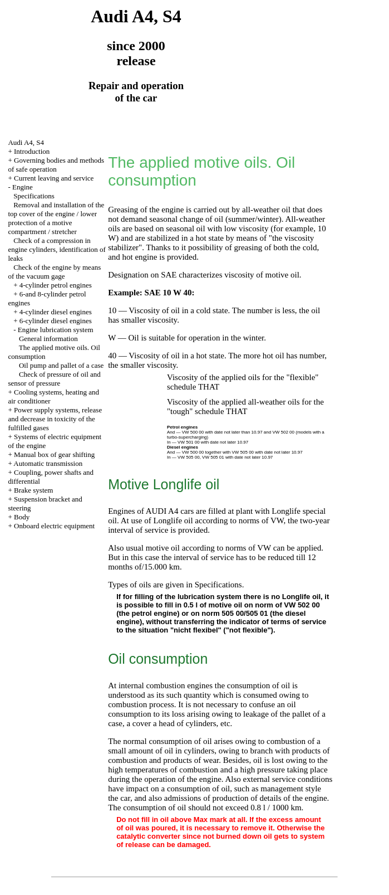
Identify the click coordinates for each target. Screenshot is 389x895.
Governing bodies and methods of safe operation (56, 164)
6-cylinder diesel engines (55, 321)
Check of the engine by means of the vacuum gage (54, 271)
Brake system (33, 490)
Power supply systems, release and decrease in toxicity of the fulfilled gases (55, 419)
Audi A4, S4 (26, 142)
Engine (22, 187)
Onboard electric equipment (54, 526)
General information (48, 338)
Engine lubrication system (55, 329)
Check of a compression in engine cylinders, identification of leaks (56, 249)
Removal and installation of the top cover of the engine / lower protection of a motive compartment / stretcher (56, 218)
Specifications (34, 196)
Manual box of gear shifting (54, 454)
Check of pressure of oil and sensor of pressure (54, 378)
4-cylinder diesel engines (55, 312)
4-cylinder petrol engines (55, 285)
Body (21, 517)
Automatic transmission (47, 463)
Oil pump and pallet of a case (61, 365)
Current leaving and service (53, 178)
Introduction (32, 151)
